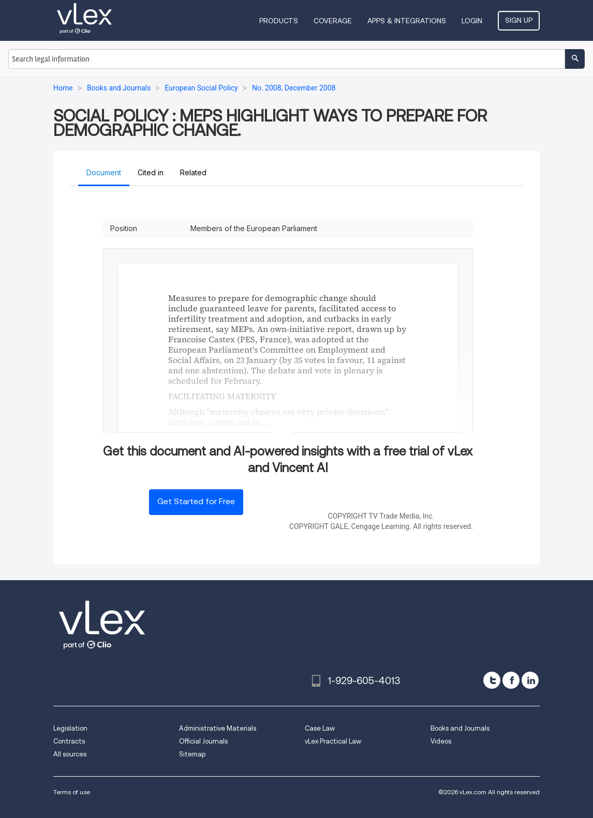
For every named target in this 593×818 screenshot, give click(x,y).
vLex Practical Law (333, 741)
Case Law (320, 728)
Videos (441, 741)
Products (278, 21)
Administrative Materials (217, 728)
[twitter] (491, 680)
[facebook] (511, 680)
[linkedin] (530, 680)
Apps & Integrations (406, 21)
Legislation (70, 728)
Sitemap (192, 754)
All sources (69, 754)
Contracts (69, 741)
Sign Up (518, 20)
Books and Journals (460, 728)
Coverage (333, 21)
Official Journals (203, 741)
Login (472, 21)
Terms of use (71, 792)
